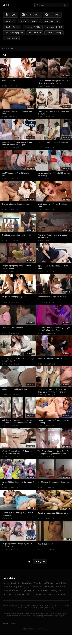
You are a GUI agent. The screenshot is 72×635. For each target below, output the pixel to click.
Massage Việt (56, 591)
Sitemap (5, 623)
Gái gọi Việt (7, 594)
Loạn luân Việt (40, 594)
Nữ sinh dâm (60, 587)
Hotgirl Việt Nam (61, 583)
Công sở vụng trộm (28, 591)
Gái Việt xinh (48, 583)
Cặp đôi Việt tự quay (21, 587)
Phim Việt (37, 583)
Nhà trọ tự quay (43, 591)
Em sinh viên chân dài (10, 590)
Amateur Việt (36, 587)
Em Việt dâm (7, 587)
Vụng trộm (51, 594)
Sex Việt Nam (27, 583)
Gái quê (29, 594)
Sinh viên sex (48, 586)
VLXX (6, 5)
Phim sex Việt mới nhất (11, 583)
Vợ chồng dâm (19, 594)
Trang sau (40, 561)
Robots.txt (13, 623)
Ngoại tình (61, 594)
